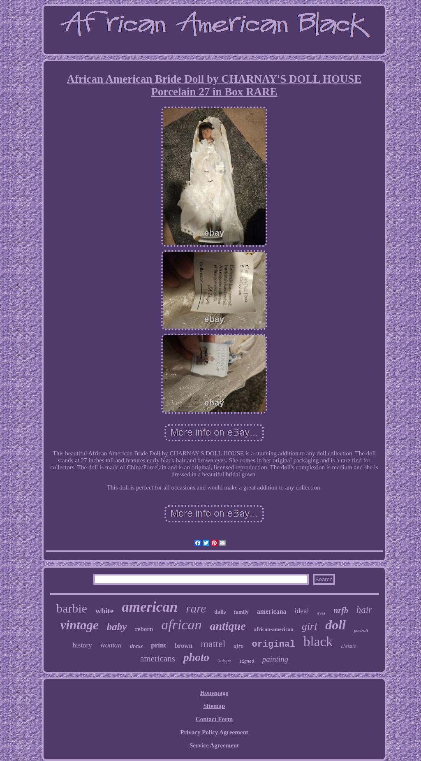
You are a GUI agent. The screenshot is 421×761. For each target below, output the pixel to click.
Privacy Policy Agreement (214, 732)
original (273, 644)
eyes (321, 612)
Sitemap (214, 706)
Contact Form (214, 719)
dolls (220, 612)
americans (157, 659)
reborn (144, 629)
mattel (213, 643)
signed (246, 661)
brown (183, 645)
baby (117, 626)
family (241, 612)
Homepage (214, 692)
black (318, 641)
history (82, 645)
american (150, 607)
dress (136, 646)
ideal (302, 611)
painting (275, 659)
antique (227, 625)
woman (111, 645)
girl (309, 626)
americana (272, 611)
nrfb (340, 610)
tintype (224, 661)
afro (238, 646)
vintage (79, 625)
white (104, 610)
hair (364, 610)
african (181, 624)
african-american (274, 629)
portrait (361, 630)
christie (348, 646)
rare (196, 608)
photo (196, 657)
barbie (71, 608)
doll (335, 624)
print (158, 645)
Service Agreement (214, 745)
